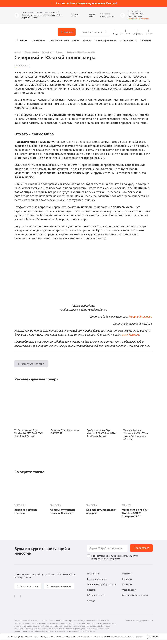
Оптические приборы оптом (101, 584)
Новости (91, 589)
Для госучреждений (105, 40)
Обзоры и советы (31, 52)
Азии (35, 17)
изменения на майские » (138, 18)
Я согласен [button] (153, 636)
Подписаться (141, 548)
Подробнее (137, 636)
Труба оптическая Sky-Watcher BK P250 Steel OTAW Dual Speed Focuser (28, 433)
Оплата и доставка (59, 40)
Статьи (59, 52)
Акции (75, 40)
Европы (25, 17)
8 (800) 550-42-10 (107, 16)
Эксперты (127, 584)
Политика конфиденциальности (139, 620)
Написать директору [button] (60, 586)
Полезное (146, 40)
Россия (23, 40)
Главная (18, 52)
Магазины (127, 573)
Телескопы (46, 52)
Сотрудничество (128, 40)
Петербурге (27, 15)
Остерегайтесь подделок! (135, 595)
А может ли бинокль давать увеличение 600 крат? (86, 3)
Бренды (87, 40)
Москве (54, 12)
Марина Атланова (140, 316)
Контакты (127, 579)
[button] (73, 15)
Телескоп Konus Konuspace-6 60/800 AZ (65, 432)
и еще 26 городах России (45, 15)
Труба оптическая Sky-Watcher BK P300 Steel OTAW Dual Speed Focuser (101, 433)
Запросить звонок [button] (28, 586)
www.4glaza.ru (130, 334)
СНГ (58, 15)
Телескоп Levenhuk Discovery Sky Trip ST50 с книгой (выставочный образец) (135, 435)
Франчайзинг (129, 589)
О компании (38, 40)
